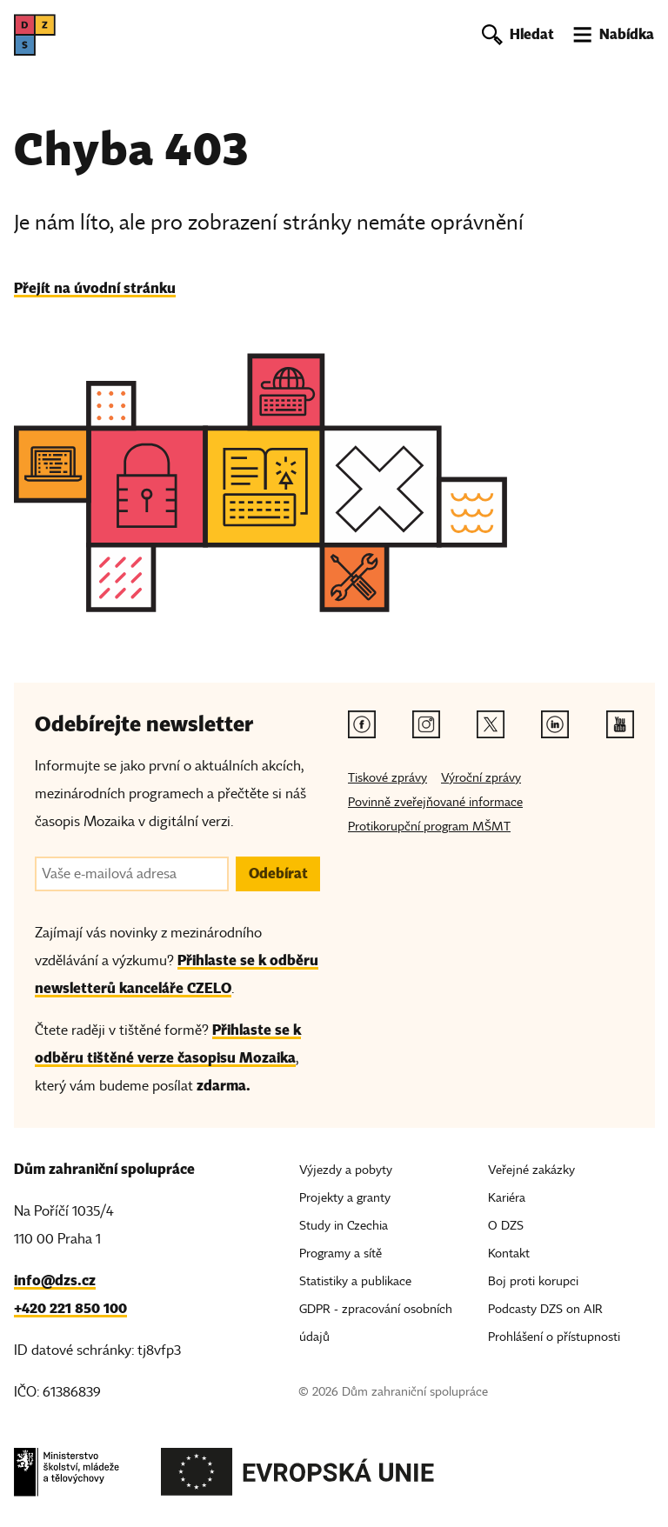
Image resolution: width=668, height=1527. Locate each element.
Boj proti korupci (533, 1281)
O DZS (506, 1225)
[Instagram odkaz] (426, 724)
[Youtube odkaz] (620, 724)
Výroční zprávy (481, 777)
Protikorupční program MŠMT (429, 826)
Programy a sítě (340, 1253)
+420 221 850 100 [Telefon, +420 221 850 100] (70, 1308)
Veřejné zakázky (531, 1170)
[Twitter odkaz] (490, 724)
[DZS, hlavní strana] (35, 35)
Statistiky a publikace (355, 1281)
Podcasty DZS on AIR (545, 1309)
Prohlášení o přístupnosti (554, 1337)
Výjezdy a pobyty (345, 1170)
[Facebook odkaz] (362, 724)
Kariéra (506, 1197)
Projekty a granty (345, 1197)
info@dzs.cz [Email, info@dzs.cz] (55, 1280)
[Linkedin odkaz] (555, 724)
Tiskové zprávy (387, 777)
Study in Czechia (343, 1225)
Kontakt (509, 1253)
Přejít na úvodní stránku (95, 288)
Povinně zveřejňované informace (435, 802)
